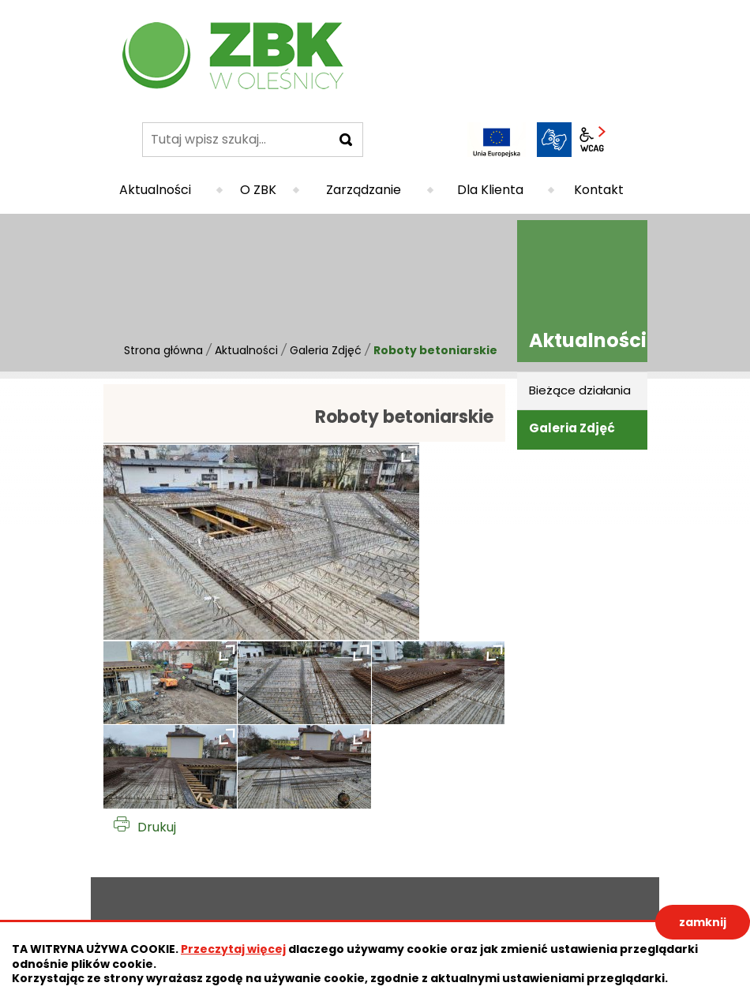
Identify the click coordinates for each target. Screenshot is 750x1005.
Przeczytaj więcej (233, 949)
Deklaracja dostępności (153, 911)
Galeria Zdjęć (326, 350)
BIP (630, 139)
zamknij (702, 922)
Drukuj (156, 827)
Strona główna (163, 350)
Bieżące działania (580, 390)
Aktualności (246, 350)
